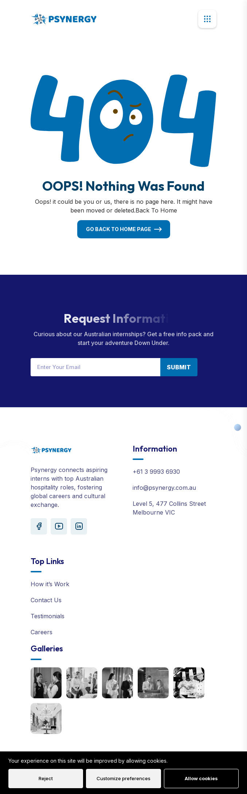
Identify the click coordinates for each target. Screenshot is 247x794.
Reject (46, 778)
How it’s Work (50, 584)
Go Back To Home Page (118, 229)
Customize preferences (123, 778)
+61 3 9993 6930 (156, 471)
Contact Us (46, 600)
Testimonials (47, 616)
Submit (179, 367)
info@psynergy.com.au (164, 487)
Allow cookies (201, 778)
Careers (41, 632)
